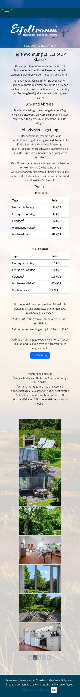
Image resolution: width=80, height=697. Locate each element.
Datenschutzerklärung (36, 690)
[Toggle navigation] (7, 12)
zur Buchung (40, 355)
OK (54, 690)
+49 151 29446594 (46, 46)
